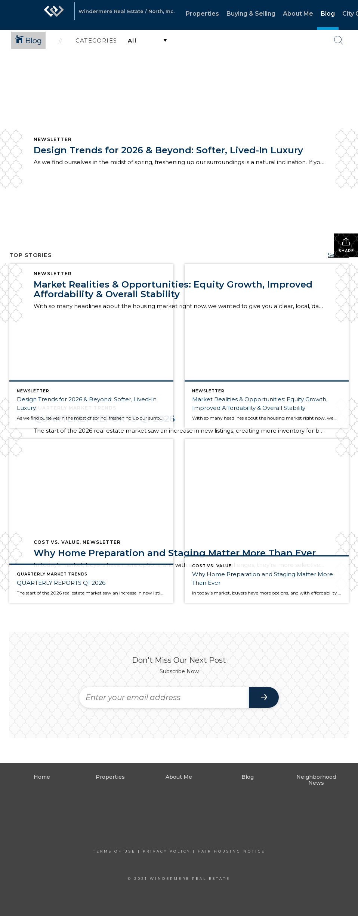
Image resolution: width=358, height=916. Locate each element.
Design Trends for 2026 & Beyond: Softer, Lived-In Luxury (168, 150)
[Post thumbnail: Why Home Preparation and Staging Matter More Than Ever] (267, 521)
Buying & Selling (250, 13)
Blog (328, 13)
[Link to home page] (54, 15)
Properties (202, 13)
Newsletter (53, 139)
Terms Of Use (114, 851)
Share (346, 245)
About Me (298, 13)
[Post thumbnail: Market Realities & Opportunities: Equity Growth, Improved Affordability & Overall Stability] (267, 346)
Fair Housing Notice (231, 851)
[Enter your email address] (164, 697)
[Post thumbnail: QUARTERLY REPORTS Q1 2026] (91, 521)
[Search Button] (338, 40)
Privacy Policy (167, 851)
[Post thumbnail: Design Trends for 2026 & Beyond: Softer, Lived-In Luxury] (91, 346)
